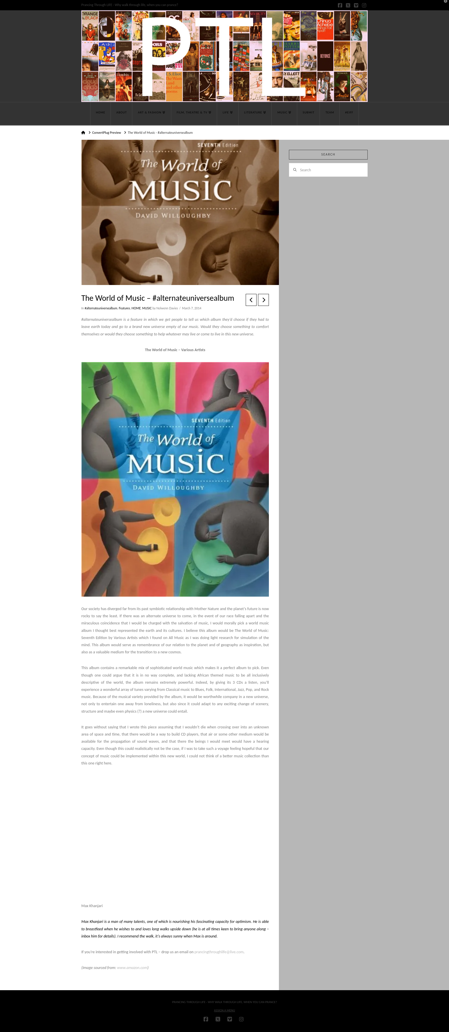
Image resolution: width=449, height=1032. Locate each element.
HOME (136, 308)
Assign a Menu (224, 1010)
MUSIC (147, 308)
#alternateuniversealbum (100, 308)
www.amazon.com (132, 967)
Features (124, 308)
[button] (443, 5)
